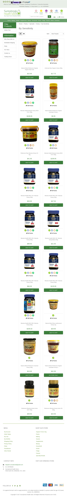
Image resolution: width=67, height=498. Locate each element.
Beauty (29, 20)
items (60, 17)
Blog (18, 4)
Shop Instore (34, 6)
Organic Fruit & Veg (41, 431)
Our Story (6, 49)
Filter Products (8, 25)
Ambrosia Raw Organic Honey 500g (53, 68)
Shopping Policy (8, 441)
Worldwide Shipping (24, 6)
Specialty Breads (40, 455)
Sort (48, 33)
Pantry (9, 20)
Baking (13, 20)
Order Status (7, 434)
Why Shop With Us (9, 39)
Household (34, 20)
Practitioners (34, 4)
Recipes (22, 4)
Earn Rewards (12, 4)
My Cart (6, 436)
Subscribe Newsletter (43, 4)
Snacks (17, 20)
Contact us (7, 53)
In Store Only (53, 375)
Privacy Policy (8, 443)
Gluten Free (7, 30)
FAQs (5, 46)
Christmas (57, 20)
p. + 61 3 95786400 (43, 6)
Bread (52, 20)
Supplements (23, 20)
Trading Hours (8, 56)
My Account (7, 431)
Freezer (48, 20)
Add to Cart (30, 77)
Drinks (39, 20)
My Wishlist (7, 439)
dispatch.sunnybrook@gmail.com (14, 464)
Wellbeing (27, 4)
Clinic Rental (7, 451)
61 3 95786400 (9, 467)
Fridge (43, 20)
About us (6, 4)
